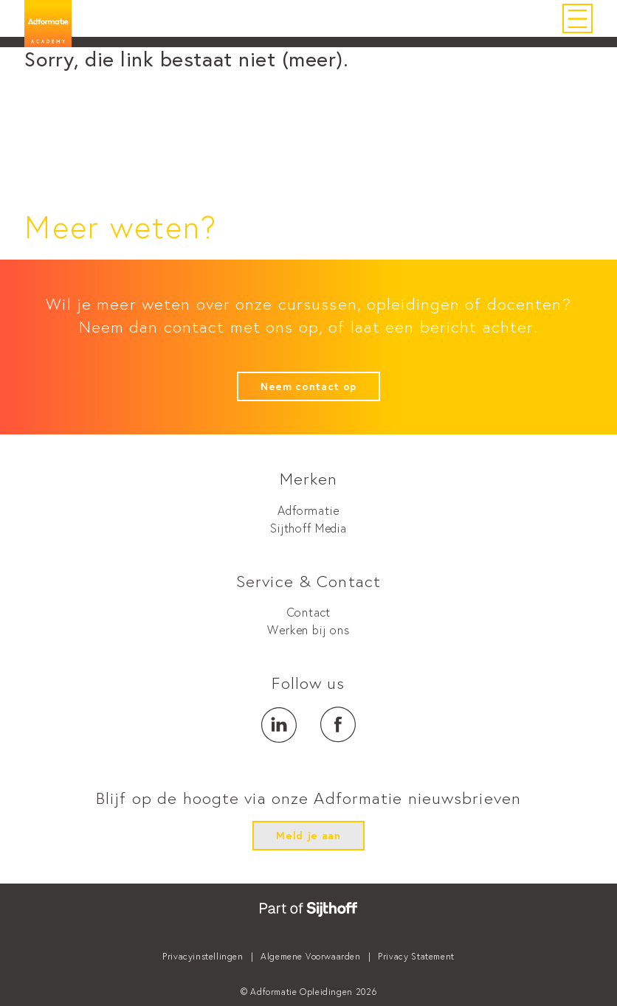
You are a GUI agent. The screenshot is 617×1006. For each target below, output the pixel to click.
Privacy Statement (416, 956)
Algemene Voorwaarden (310, 956)
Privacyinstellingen (202, 956)
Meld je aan (308, 835)
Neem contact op (308, 386)
